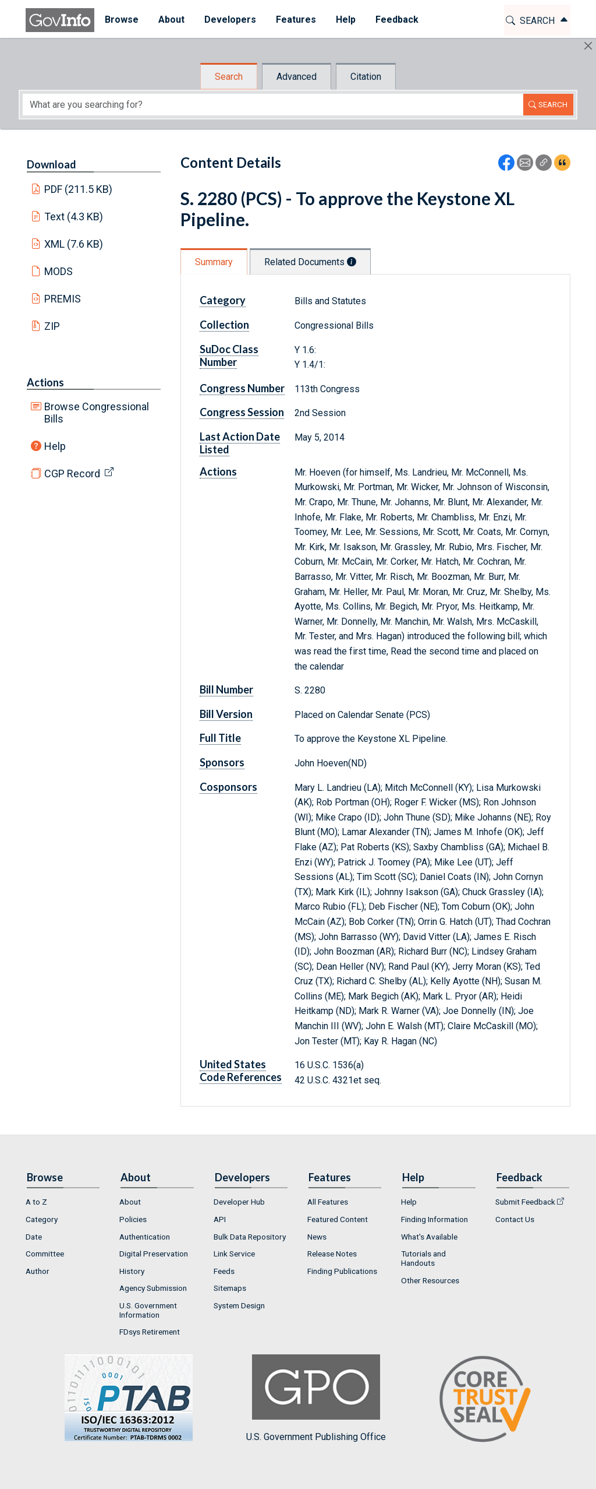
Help (55, 446)
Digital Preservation (153, 1253)
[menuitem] (121, 20)
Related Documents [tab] (310, 261)
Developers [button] (230, 19)
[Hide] (588, 46)
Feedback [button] (396, 19)
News (317, 1236)
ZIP (52, 326)
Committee (45, 1253)
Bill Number (226, 689)
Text (74, 216)
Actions (45, 382)
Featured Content (337, 1219)
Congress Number (242, 388)
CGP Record (72, 473)
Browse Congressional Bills (96, 412)
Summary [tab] (214, 261)
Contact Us (514, 1219)
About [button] (171, 19)
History (131, 1271)
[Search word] (273, 104)
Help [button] (345, 19)
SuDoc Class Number (229, 355)
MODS (58, 271)
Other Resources (430, 1280)
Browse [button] (121, 19)
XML (74, 244)
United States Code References (241, 1070)
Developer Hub (239, 1201)
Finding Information (434, 1219)
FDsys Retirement (149, 1331)
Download (51, 164)
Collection (224, 324)
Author (37, 1271)
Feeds (224, 1271)
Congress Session (242, 412)
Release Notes (332, 1253)
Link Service (234, 1253)
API (220, 1219)
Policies (133, 1219)
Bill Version (226, 713)
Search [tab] (229, 76)
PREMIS (62, 299)
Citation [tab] (365, 76)
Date (34, 1236)
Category (223, 300)
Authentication (144, 1236)
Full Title (220, 737)
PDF (78, 189)
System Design (239, 1305)
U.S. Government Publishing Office (316, 1398)
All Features (327, 1201)
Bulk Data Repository (250, 1236)
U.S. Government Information (148, 1310)
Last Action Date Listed (240, 443)
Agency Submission (153, 1288)
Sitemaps (230, 1288)
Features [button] (295, 19)
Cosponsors (228, 786)
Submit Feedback (525, 1201)
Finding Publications (342, 1271)
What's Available (429, 1236)
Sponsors (222, 762)
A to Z (36, 1201)
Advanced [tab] (296, 76)
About (130, 1201)
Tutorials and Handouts (423, 1258)
